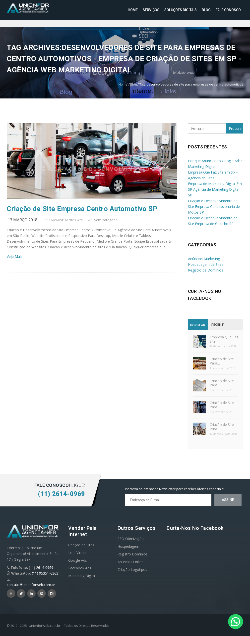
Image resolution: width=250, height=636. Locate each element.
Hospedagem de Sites (205, 264)
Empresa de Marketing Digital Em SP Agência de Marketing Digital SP (215, 189)
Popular (197, 325)
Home (133, 10)
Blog (206, 10)
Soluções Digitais (180, 10)
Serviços (151, 10)
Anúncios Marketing (204, 258)
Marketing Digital (82, 575)
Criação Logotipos (132, 569)
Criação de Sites (81, 545)
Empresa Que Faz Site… (224, 339)
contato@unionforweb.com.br (31, 584)
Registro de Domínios (205, 270)
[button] (235, 621)
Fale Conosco (228, 10)
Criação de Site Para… (222, 361)
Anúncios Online (130, 561)
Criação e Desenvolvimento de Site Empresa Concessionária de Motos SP (214, 206)
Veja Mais (14, 256)
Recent (217, 324)
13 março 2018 (22, 220)
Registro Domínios (133, 554)
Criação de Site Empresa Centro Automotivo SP (82, 209)
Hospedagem (128, 546)
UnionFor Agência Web (66, 220)
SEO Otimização (131, 538)
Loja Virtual (77, 552)
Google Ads (77, 560)
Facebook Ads (79, 568)
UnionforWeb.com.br (44, 625)
